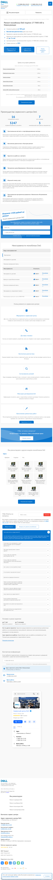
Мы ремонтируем (12, 13)
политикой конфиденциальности (33, 235)
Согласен (47, 876)
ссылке (7, 792)
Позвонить (39, 12)
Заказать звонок (26, 438)
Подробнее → (45, 273)
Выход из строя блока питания (11, 279)
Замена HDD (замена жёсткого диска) (11, 89)
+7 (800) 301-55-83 (23, 4)
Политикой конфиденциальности (40, 664)
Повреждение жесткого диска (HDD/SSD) (14, 296)
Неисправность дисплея (10, 273)
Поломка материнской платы (11, 285)
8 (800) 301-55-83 (6, 829)
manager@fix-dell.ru (7, 837)
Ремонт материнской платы (9, 69)
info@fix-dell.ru (5, 833)
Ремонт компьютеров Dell (17, 809)
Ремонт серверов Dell (16, 800)
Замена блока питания (8, 81)
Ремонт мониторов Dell (16, 806)
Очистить (47, 514)
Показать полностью (8, 640)
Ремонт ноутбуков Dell (16, 803)
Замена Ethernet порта (8, 85)
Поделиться (2, 862)
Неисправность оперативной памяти (13, 291)
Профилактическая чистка (8, 73)
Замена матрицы (6, 77)
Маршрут (18, 722)
